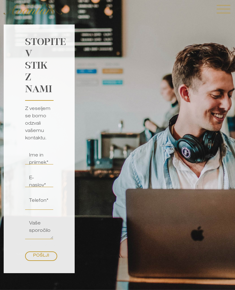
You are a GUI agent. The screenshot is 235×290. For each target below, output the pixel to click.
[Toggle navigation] (223, 10)
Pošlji (41, 256)
